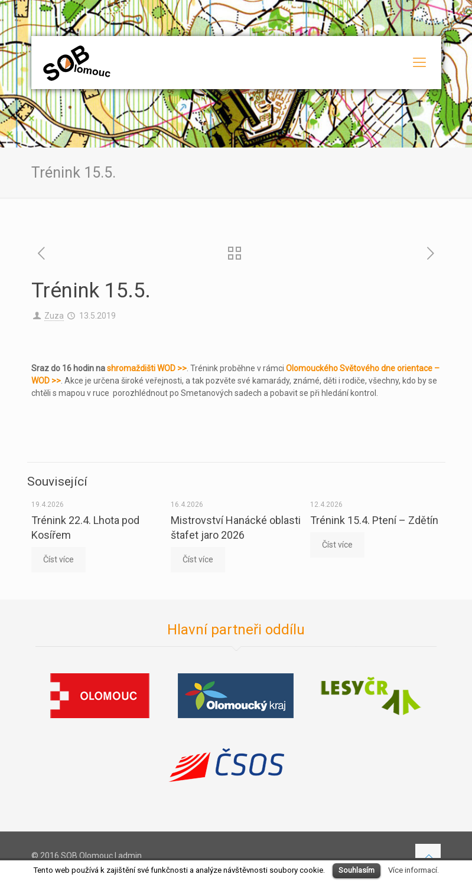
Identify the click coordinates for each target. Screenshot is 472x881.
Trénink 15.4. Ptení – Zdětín (374, 520)
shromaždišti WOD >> (147, 368)
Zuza (54, 315)
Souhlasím (356, 870)
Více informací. (413, 870)
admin (130, 855)
